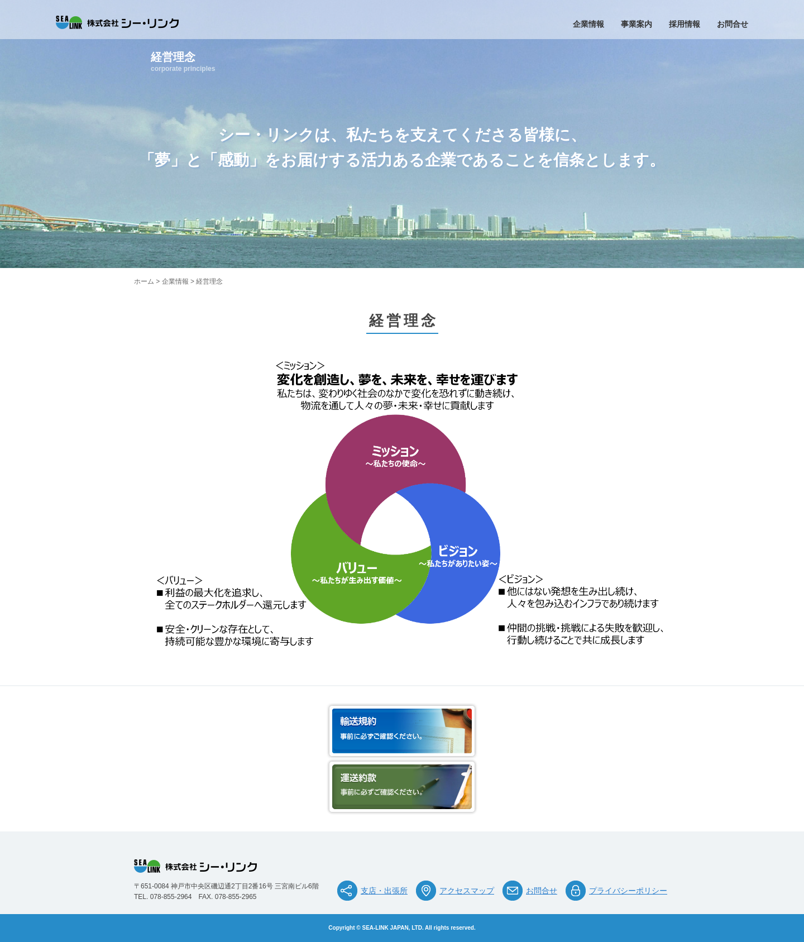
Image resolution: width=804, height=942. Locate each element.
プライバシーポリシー (628, 890)
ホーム (144, 281)
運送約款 (402, 787)
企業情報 (588, 24)
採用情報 (684, 24)
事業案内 (636, 24)
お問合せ (732, 24)
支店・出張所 (384, 890)
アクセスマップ (466, 890)
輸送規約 (402, 731)
